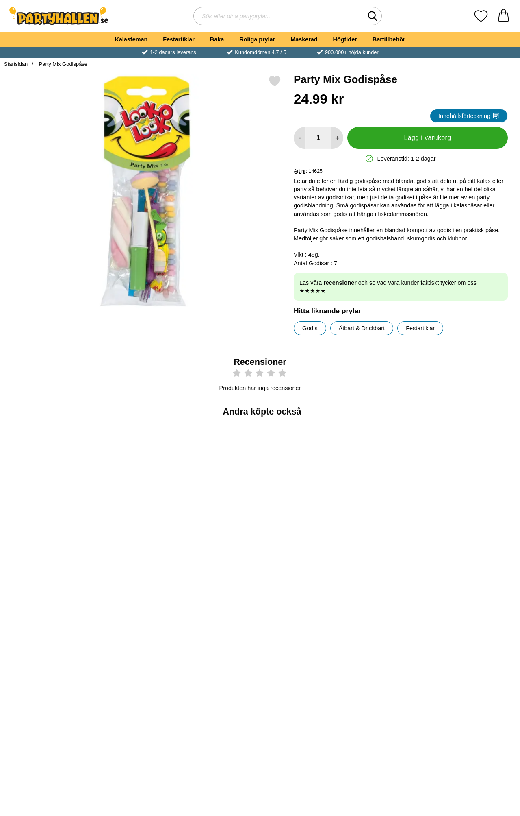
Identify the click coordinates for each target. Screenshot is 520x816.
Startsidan (16, 64)
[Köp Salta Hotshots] (474, 666)
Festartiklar (179, 39)
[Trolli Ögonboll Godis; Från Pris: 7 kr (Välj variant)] (302, 608)
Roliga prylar (257, 39)
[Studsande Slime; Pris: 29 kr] (388, 608)
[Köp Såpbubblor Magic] (302, 533)
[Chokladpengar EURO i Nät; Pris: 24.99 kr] (131, 608)
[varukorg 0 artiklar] (503, 16)
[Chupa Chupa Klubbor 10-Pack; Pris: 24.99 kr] (217, 608)
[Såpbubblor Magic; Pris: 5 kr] (302, 476)
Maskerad (303, 39)
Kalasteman (131, 39)
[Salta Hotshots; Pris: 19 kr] (474, 608)
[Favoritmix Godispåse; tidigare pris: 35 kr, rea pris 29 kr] (474, 476)
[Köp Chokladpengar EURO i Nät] (131, 666)
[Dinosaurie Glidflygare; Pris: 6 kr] (217, 476)
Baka (217, 39)
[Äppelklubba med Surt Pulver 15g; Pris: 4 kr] (46, 608)
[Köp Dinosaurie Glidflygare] (217, 533)
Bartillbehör (389, 39)
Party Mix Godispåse (62, 64)
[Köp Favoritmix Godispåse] (474, 533)
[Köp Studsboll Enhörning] (131, 533)
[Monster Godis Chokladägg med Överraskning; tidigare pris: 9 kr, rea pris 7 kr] (388, 476)
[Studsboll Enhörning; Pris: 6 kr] (131, 476)
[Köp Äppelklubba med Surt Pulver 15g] (46, 666)
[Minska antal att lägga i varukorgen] (300, 138)
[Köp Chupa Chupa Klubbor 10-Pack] (217, 666)
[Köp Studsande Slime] (388, 666)
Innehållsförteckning (468, 116)
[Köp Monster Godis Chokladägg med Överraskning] (388, 533)
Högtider (345, 39)
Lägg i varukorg (427, 137)
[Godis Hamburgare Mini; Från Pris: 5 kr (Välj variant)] (46, 476)
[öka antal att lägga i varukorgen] (337, 138)
